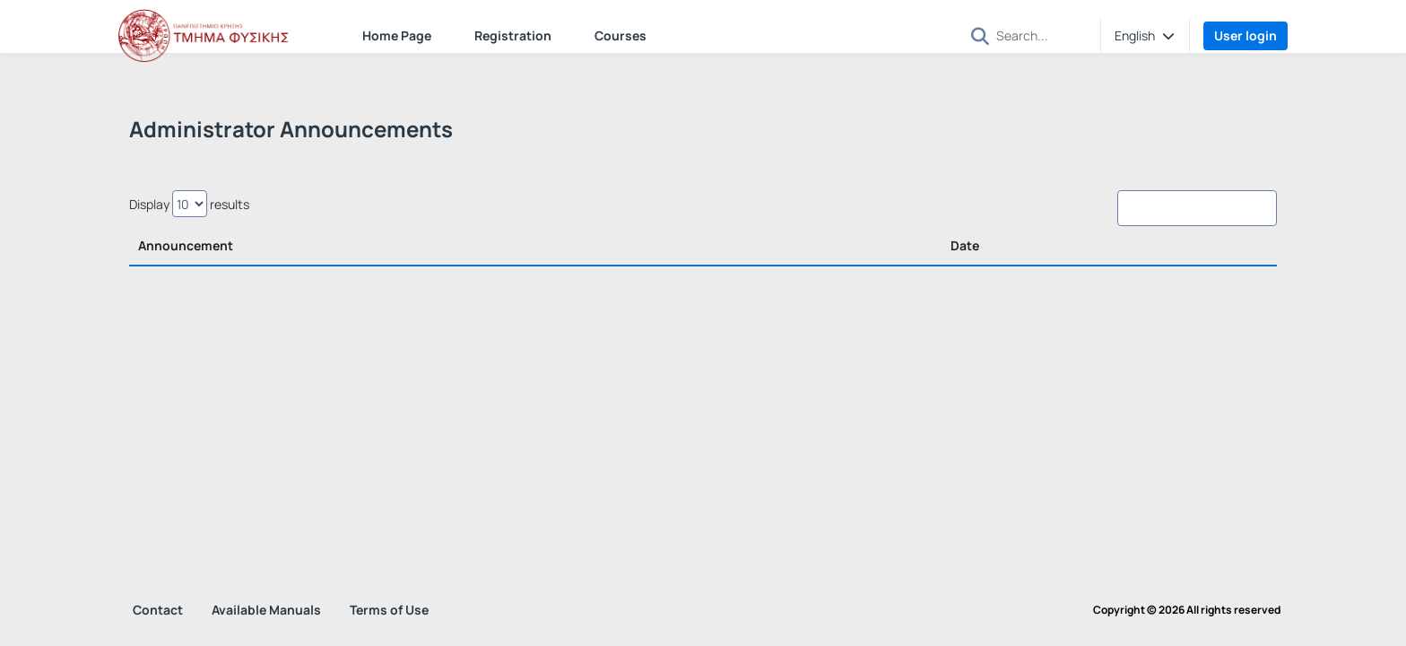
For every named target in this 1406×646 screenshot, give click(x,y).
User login (1245, 35)
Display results (189, 203)
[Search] (1041, 35)
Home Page (396, 35)
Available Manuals (266, 609)
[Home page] (208, 36)
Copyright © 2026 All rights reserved (1186, 610)
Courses (621, 35)
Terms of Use (389, 609)
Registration (512, 35)
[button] (980, 36)
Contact (158, 609)
